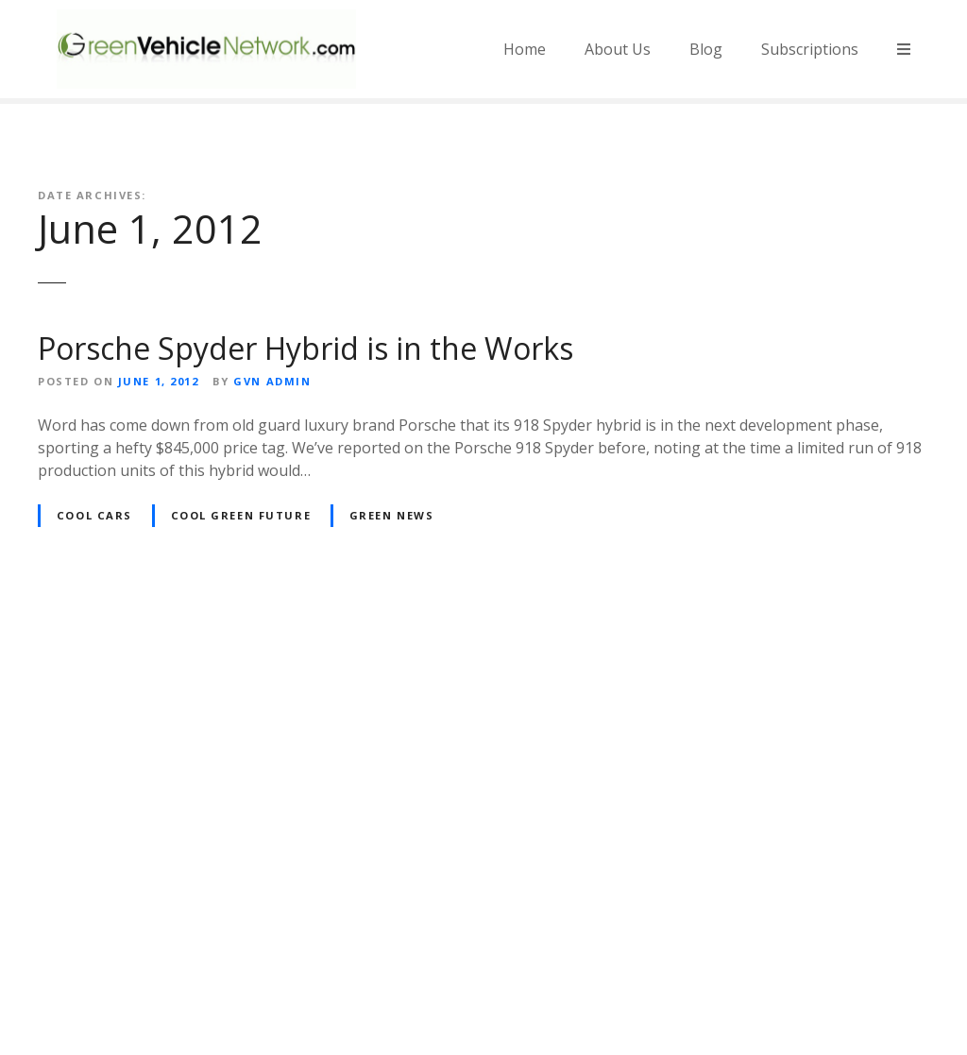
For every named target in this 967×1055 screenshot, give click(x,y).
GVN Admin (272, 381)
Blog (705, 49)
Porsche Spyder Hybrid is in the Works (305, 348)
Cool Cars (94, 515)
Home (524, 49)
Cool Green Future (241, 515)
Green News (391, 515)
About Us (618, 49)
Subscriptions (809, 49)
